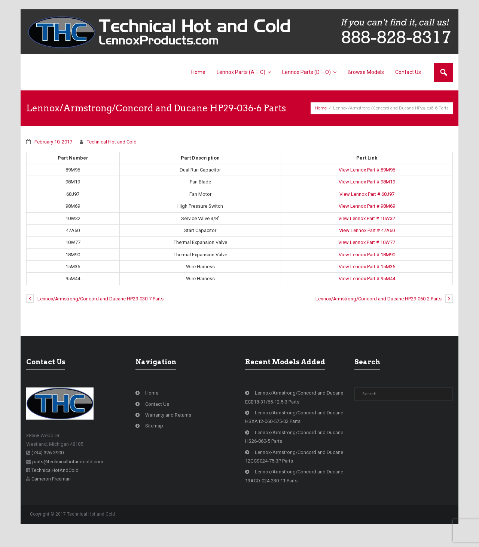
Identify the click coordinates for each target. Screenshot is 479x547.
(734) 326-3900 (47, 466)
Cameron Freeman (51, 492)
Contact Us (157, 417)
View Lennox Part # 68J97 (366, 207)
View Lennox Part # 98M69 (367, 219)
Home (321, 114)
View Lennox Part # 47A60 (367, 244)
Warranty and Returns (168, 428)
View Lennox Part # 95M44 (367, 292)
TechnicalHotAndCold (55, 483)
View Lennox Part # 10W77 (366, 256)
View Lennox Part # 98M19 (367, 195)
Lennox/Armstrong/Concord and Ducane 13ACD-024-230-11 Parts (294, 489)
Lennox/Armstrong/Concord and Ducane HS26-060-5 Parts (294, 450)
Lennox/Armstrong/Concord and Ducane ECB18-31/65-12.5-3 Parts (294, 411)
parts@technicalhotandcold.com (67, 475)
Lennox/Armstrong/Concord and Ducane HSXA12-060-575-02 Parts (294, 430)
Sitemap (154, 439)
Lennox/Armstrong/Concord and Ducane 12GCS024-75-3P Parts (294, 470)
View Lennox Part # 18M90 (367, 268)
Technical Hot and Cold (112, 155)
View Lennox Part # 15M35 (367, 280)
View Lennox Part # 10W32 (366, 232)
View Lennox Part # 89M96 (367, 183)
